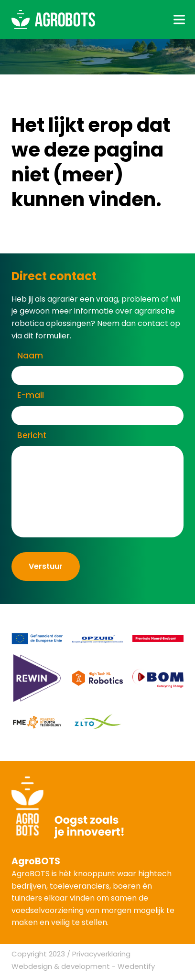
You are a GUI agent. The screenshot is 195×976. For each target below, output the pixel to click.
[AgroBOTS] (53, 19)
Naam (30, 355)
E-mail (30, 395)
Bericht (31, 435)
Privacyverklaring (101, 954)
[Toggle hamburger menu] (179, 19)
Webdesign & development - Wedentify (83, 966)
